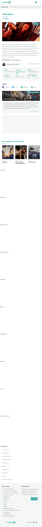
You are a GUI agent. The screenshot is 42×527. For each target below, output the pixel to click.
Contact (4, 504)
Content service (6, 498)
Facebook (5, 87)
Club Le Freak (5, 449)
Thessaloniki (4, 7)
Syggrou (4, 466)
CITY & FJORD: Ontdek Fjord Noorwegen (11, 510)
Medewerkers (6, 496)
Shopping (33, 6)
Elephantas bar (5, 453)
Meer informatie (34, 111)
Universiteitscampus (6, 459)
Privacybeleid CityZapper (8, 508)
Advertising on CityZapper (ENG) (10, 491)
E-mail (33, 87)
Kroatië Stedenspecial (7, 514)
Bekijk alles (4, 143)
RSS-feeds (5, 500)
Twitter (15, 87)
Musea (21, 6)
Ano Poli (4, 476)
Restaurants (39, 6)
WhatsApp (24, 87)
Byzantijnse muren (6, 456)
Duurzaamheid (6, 512)
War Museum (5, 463)
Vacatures (5, 502)
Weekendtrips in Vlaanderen (9, 516)
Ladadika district (6, 469)
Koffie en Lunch (27, 6)
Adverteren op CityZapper (8, 489)
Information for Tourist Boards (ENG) (11, 493)
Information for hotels (7, 495)
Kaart (36, 23)
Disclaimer (5, 506)
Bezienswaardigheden (14, 6)
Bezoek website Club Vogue (20, 72)
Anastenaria (5, 472)
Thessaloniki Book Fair (7, 479)
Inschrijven (34, 498)
